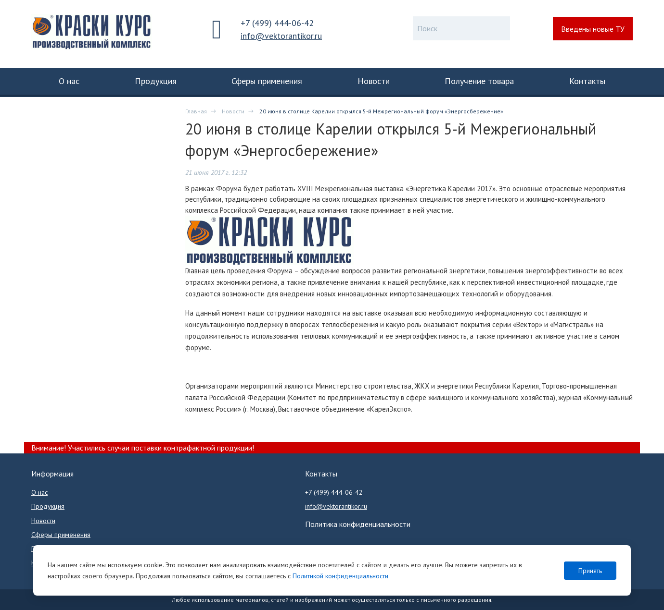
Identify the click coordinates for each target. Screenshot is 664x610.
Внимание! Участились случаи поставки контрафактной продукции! (142, 447)
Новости (233, 111)
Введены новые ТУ (593, 29)
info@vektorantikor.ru (281, 35)
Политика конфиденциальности (357, 524)
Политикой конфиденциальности (340, 576)
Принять (590, 570)
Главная (196, 111)
